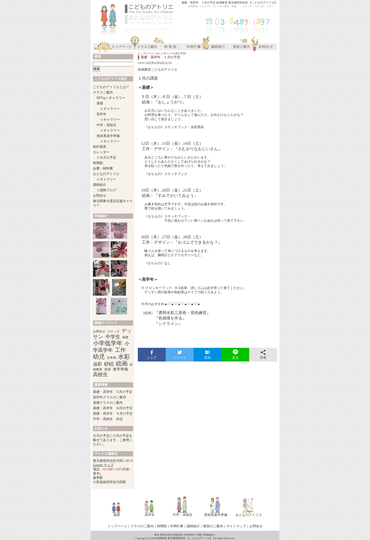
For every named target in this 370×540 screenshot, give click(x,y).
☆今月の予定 (177, 53)
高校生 (100, 374)
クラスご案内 (103, 92)
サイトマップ (236, 526)
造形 (107, 369)
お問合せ (99, 195)
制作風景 (99, 147)
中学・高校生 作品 (108, 419)
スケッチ (113, 331)
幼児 (99, 356)
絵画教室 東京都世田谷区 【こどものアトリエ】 (184, 538)
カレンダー (162, 53)
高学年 (101, 114)
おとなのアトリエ (106, 174)
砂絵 (109, 364)
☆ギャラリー (110, 109)
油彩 (97, 363)
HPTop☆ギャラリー (111, 98)
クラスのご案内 (142, 526)
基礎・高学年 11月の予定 (112, 392)
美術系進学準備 (108, 136)
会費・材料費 (103, 168)
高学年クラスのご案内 (109, 397)
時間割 (98, 163)
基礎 (100, 103)
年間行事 (176, 526)
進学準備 (120, 369)
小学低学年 (107, 343)
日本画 (111, 357)
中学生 (112, 337)
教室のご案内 (213, 526)
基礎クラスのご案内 (108, 402)
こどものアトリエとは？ (111, 87)
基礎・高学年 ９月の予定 (113, 413)
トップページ (145, 53)
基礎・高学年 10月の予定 (113, 408)
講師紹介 (99, 185)
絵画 (122, 363)
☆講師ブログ (106, 190)
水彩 (124, 356)
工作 (120, 350)
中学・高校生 (106, 125)
